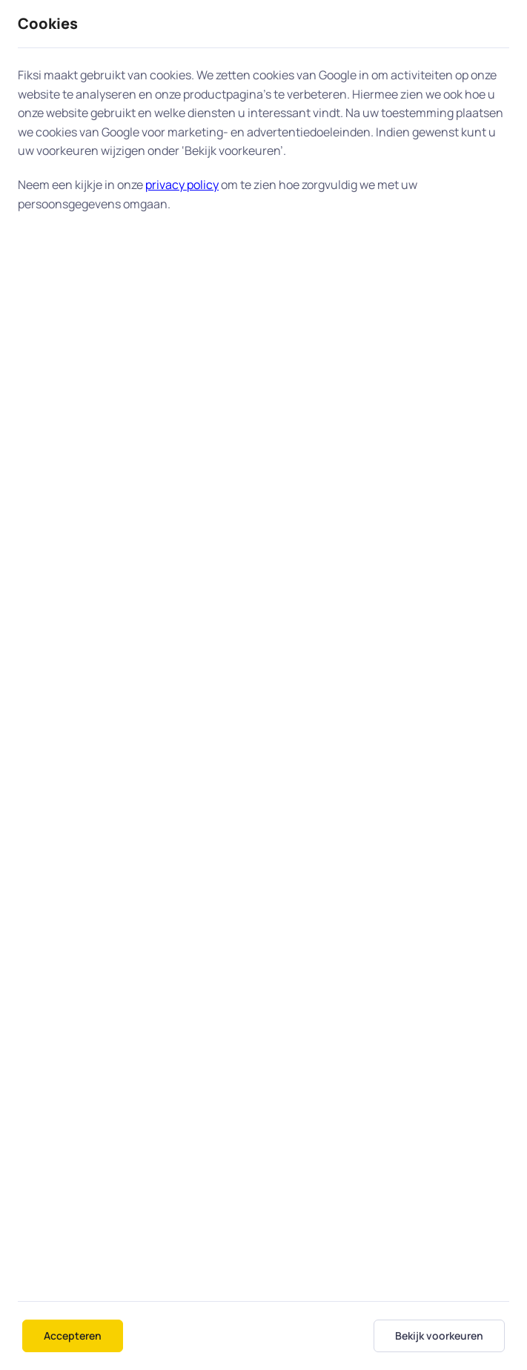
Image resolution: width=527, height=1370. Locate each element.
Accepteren (73, 1335)
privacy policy (182, 184)
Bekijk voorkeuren (439, 1335)
